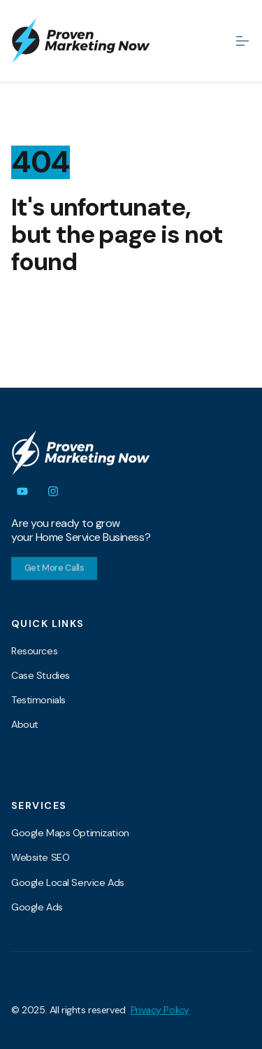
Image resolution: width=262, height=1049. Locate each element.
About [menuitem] (24, 724)
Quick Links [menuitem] (48, 623)
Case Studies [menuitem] (40, 675)
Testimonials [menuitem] (38, 700)
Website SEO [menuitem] (40, 857)
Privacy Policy (160, 1010)
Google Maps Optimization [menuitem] (70, 832)
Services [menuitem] (38, 805)
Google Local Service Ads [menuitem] (67, 882)
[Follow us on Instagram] (53, 491)
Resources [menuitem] (34, 651)
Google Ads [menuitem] (37, 907)
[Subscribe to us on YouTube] (22, 491)
